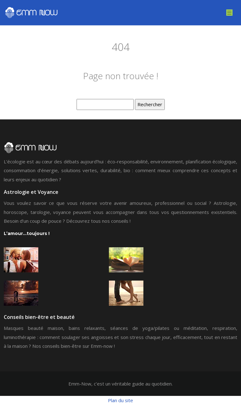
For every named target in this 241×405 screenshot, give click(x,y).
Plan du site (120, 400)
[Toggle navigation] (229, 12)
